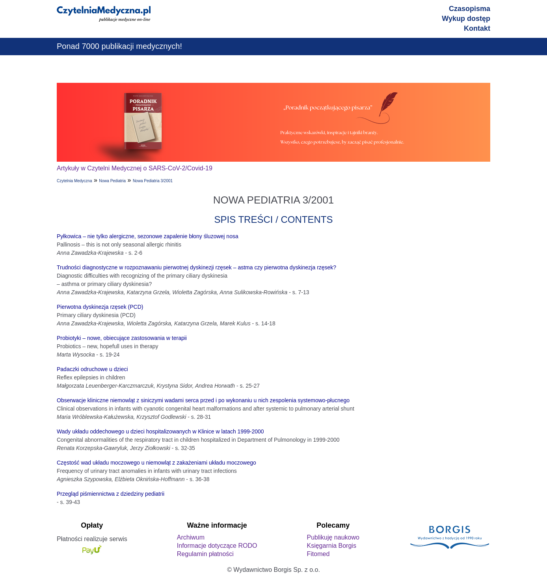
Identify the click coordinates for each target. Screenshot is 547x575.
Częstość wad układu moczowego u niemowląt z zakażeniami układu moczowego (156, 462)
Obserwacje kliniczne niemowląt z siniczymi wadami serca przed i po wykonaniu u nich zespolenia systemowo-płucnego (203, 400)
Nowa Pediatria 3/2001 (153, 181)
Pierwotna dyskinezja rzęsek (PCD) (100, 307)
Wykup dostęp (466, 18)
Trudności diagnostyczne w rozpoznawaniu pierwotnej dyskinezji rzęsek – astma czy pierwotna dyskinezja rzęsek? (196, 267)
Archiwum (191, 537)
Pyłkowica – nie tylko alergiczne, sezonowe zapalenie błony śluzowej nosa (147, 236)
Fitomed (318, 554)
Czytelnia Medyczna (74, 181)
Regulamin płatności (205, 554)
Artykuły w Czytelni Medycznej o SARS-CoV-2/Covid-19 (134, 168)
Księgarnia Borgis (331, 545)
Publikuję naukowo (333, 537)
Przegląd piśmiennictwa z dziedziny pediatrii (110, 494)
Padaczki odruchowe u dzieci (92, 369)
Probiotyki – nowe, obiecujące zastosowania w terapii (122, 338)
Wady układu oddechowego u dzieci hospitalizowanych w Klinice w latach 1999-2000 (160, 431)
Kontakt (477, 28)
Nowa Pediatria (112, 181)
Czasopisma (469, 9)
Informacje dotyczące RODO (217, 545)
